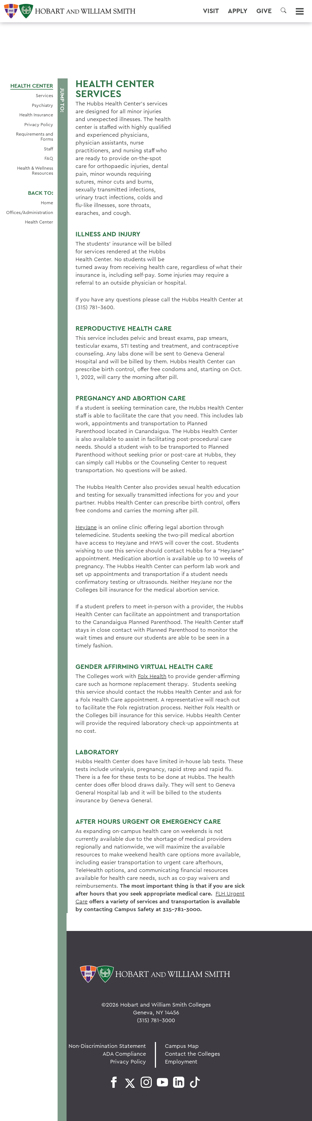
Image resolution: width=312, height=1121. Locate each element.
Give (264, 11)
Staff (48, 148)
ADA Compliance (124, 1053)
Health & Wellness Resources (35, 170)
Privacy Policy (38, 124)
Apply (237, 11)
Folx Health (152, 676)
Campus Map (182, 1045)
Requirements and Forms (34, 136)
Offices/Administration (29, 212)
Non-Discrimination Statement (107, 1045)
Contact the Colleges (192, 1053)
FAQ (48, 158)
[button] (283, 10)
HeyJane (86, 527)
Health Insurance (36, 114)
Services (44, 95)
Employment (181, 1061)
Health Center (31, 85)
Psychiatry (42, 105)
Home (47, 202)
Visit (211, 11)
